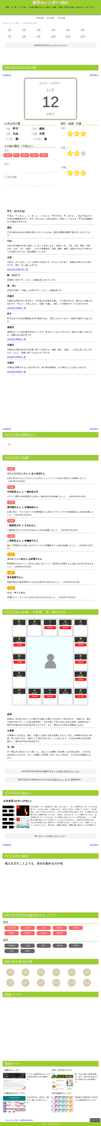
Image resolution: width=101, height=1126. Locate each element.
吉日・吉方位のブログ (62, 1070)
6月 (83, 29)
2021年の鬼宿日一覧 (16, 339)
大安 (44, 928)
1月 (9, 29)
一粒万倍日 (11, 928)
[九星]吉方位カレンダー (15, 1093)
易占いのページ (56, 836)
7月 (9, 36)
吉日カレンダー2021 (11, 23)
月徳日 (44, 933)
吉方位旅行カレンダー (62, 1093)
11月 (68, 36)
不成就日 (11, 945)
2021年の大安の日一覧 (17, 269)
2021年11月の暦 (29, 23)
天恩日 (11, 933)
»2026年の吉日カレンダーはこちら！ (50, 45)
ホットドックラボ (11, 1120)
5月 (68, 29)
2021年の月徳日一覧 (16, 372)
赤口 (44, 945)
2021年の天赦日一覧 (16, 308)
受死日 (60, 945)
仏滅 (28, 945)
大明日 (76, 928)
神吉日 (60, 933)
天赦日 (28, 928)
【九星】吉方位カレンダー (67, 771)
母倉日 (60, 928)
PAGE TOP (95, 1120)
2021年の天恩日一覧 (16, 357)
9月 (39, 36)
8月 (24, 36)
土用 (11, 951)
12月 (83, 36)
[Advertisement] (50, 58)
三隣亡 (28, 951)
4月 (53, 29)
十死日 (76, 945)
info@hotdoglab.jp (26, 1120)
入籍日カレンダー (12, 1070)
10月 (53, 36)
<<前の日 (6, 75)
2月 (24, 29)
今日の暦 (50, 18)
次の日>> (94, 75)
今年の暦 (40, 18)
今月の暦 (61, 18)
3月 (39, 29)
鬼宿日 (28, 933)
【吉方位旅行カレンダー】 (58, 779)
